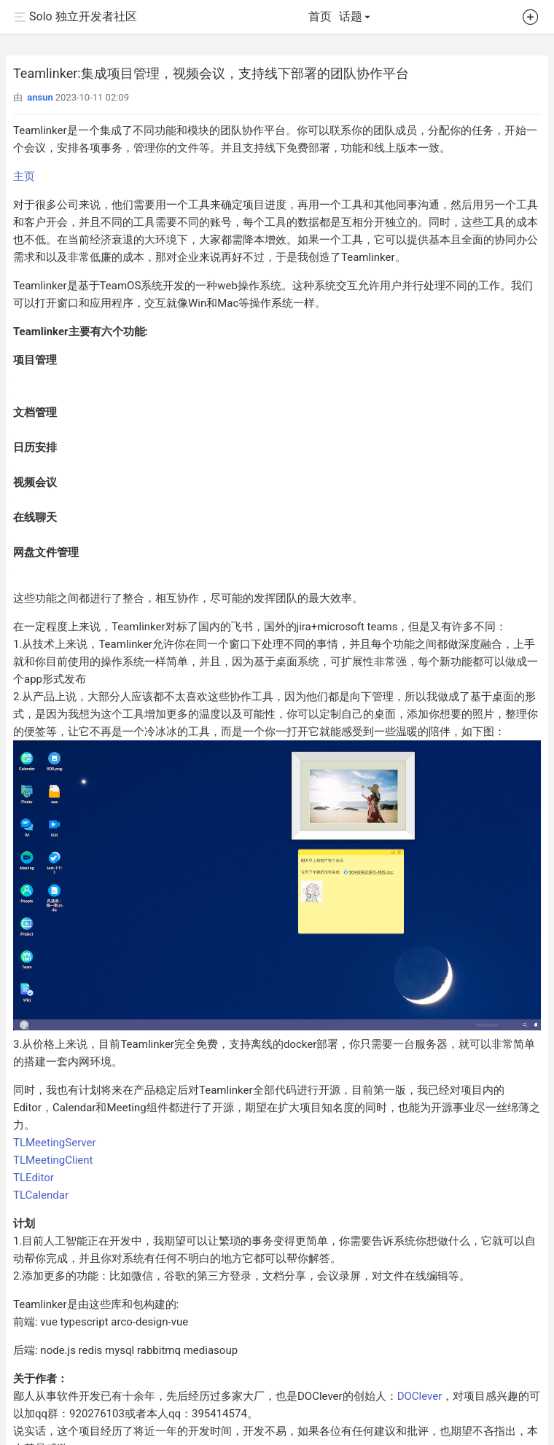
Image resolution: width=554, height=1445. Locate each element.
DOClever (419, 1396)
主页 (24, 176)
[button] (530, 20)
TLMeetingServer (54, 1142)
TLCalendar (41, 1195)
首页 (320, 16)
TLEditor (33, 1177)
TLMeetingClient (53, 1160)
